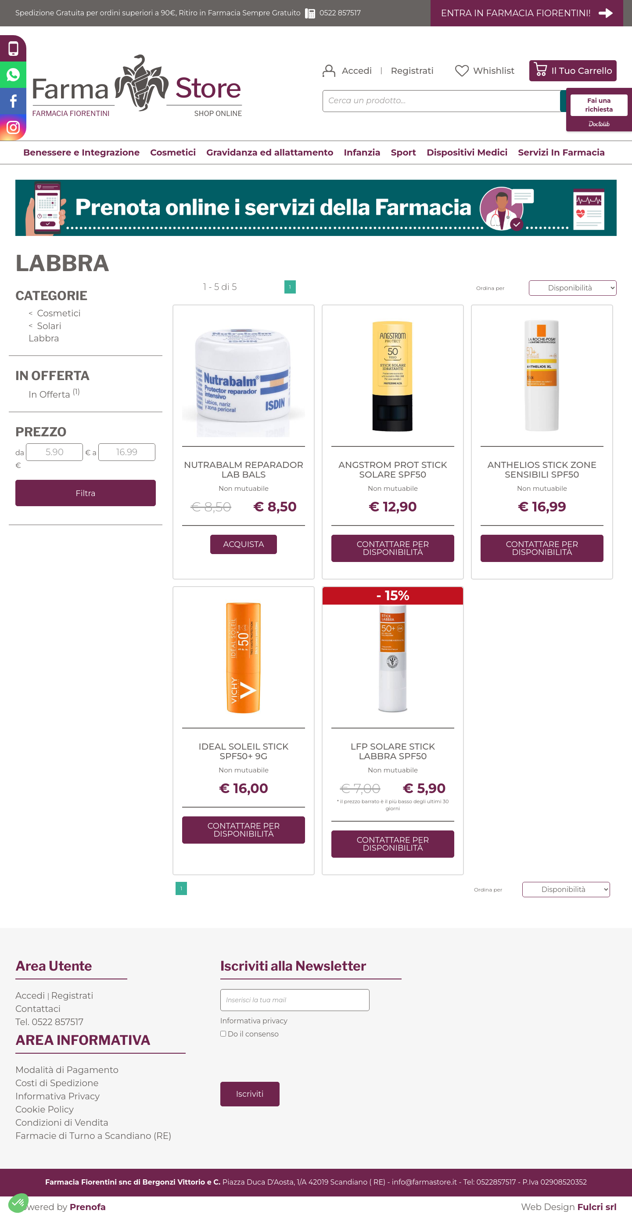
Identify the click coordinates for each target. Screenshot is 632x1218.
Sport (403, 152)
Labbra (44, 338)
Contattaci (38, 1009)
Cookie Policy (44, 1109)
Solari (45, 326)
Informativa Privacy (57, 1096)
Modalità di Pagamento (66, 1070)
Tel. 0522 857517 (49, 1022)
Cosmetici (173, 152)
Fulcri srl (597, 1207)
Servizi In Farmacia (561, 152)
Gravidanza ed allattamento (269, 152)
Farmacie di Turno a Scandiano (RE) (93, 1136)
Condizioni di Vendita (61, 1122)
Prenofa (88, 1207)
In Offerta (54, 394)
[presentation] (287, 1059)
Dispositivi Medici (467, 152)
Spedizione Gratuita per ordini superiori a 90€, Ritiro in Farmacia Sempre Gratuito (158, 13)
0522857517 (496, 1182)
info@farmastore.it (424, 1182)
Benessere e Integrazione (81, 152)
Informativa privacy (253, 1021)
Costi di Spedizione (57, 1083)
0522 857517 (340, 13)
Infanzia (362, 152)
